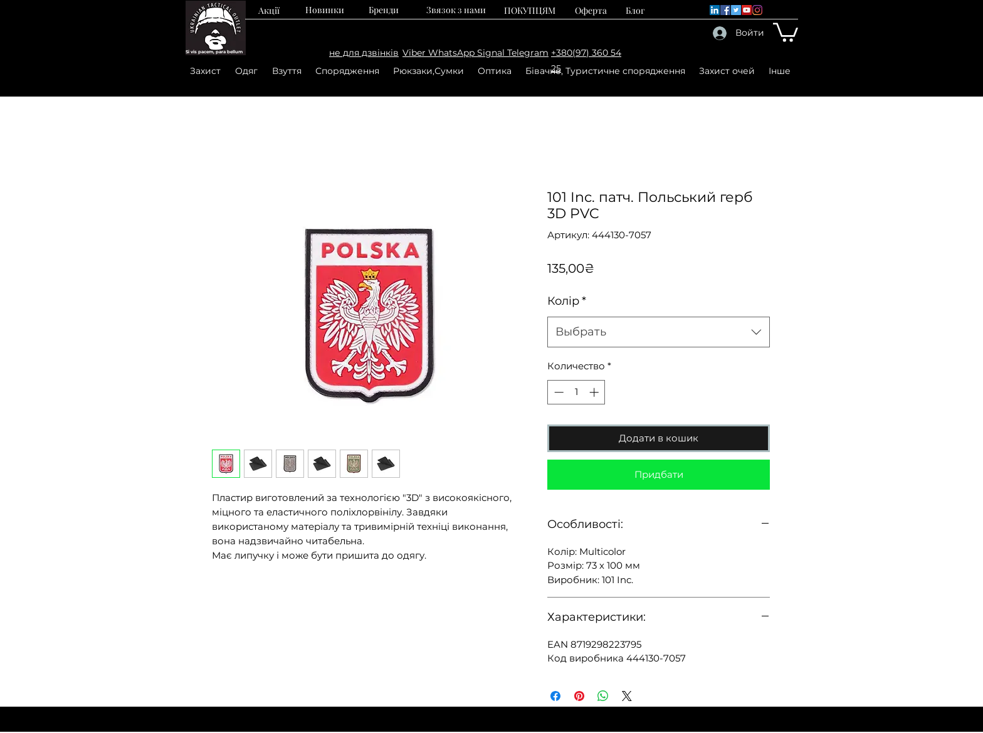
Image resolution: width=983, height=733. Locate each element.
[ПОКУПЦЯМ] (529, 10)
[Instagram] (757, 10)
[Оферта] (591, 10)
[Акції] (269, 10)
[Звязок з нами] (455, 9)
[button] (785, 31)
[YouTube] (747, 10)
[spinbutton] (576, 392)
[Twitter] (736, 10)
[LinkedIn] (715, 10)
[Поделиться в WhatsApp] (603, 696)
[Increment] (595, 392)
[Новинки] (324, 9)
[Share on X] (626, 696)
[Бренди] (383, 9)
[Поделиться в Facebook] (555, 696)
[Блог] (635, 10)
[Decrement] (557, 392)
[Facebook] (725, 10)
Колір (566, 301)
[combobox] (658, 332)
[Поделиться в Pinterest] (579, 696)
